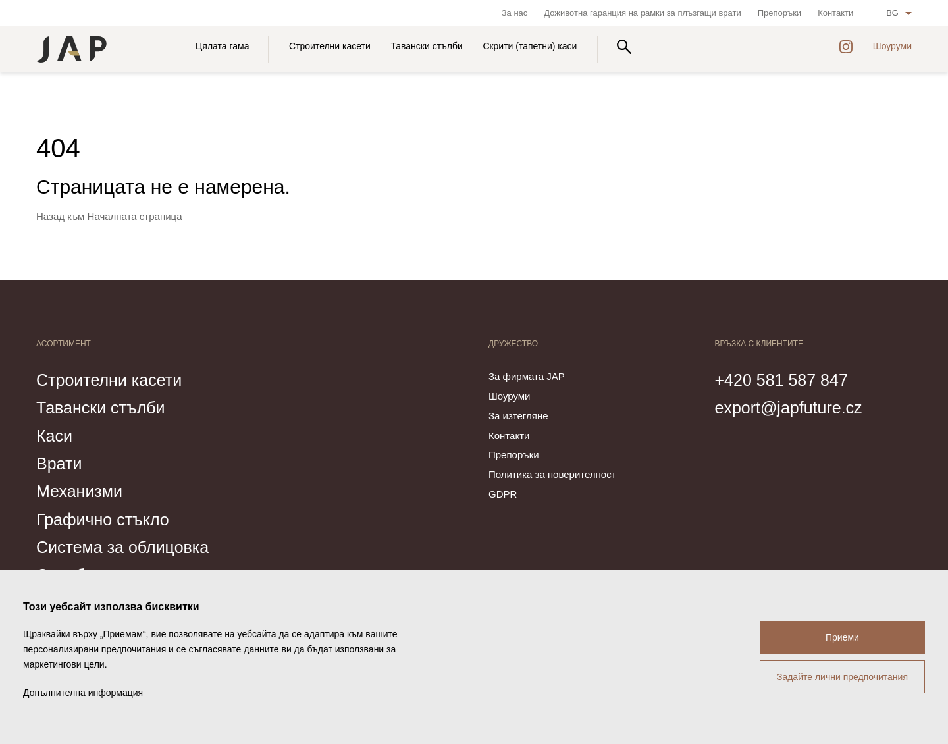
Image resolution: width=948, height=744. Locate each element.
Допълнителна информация (83, 692)
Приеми (842, 637)
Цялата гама (222, 46)
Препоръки (779, 13)
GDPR (502, 494)
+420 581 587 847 (781, 380)
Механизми (79, 491)
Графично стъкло (102, 519)
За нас (515, 13)
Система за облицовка (122, 547)
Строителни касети (330, 46)
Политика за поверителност (552, 474)
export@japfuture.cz (788, 407)
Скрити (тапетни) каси (530, 46)
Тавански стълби (426, 46)
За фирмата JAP (526, 376)
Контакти (835, 13)
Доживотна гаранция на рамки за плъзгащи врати (642, 13)
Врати (59, 463)
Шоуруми (892, 46)
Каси (54, 436)
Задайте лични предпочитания (842, 677)
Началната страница (135, 216)
